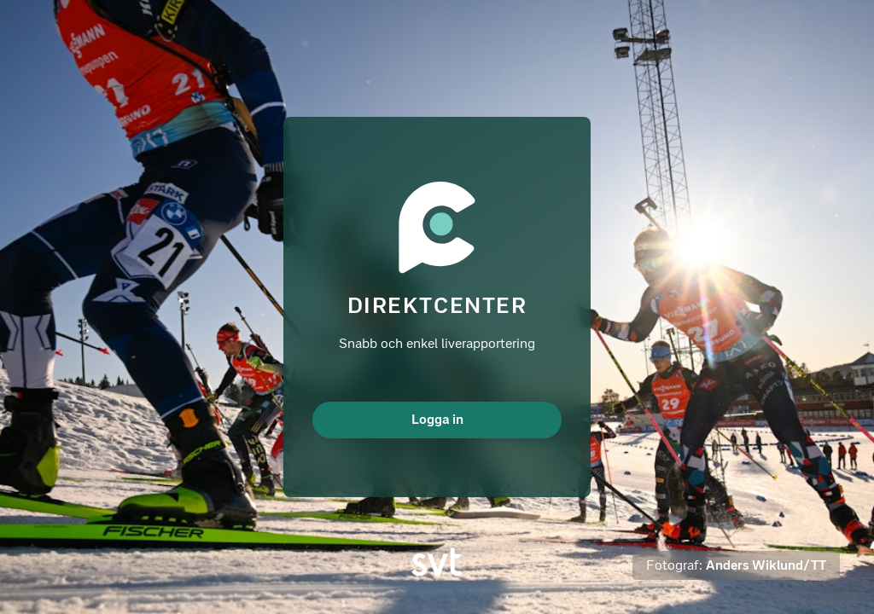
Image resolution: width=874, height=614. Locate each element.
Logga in (437, 419)
